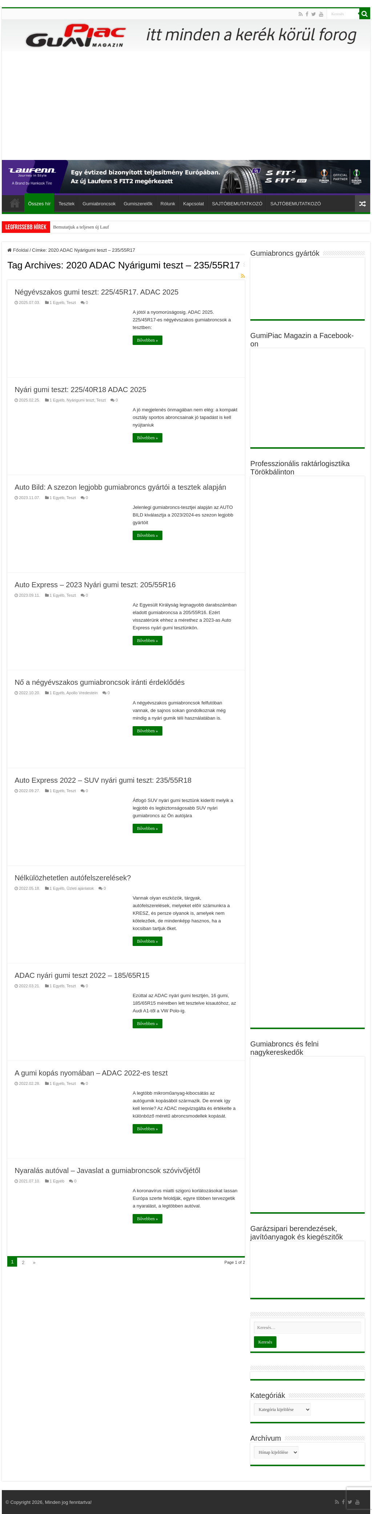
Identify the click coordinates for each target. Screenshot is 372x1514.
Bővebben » (147, 340)
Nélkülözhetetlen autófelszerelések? (73, 878)
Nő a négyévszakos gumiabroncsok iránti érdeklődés (100, 682)
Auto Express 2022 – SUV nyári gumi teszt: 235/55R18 (103, 780)
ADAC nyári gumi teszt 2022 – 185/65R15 (82, 975)
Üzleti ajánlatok (80, 888)
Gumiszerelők (138, 203)
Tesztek (66, 203)
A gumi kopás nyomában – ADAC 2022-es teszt (91, 1073)
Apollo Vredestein (82, 693)
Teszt (71, 302)
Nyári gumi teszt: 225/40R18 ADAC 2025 (80, 390)
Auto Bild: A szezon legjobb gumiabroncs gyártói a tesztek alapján (120, 487)
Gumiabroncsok (99, 203)
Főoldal (14, 202)
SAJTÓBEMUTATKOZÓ (237, 203)
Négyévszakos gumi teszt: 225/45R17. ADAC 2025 (96, 292)
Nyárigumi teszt (80, 400)
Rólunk (168, 203)
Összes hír (39, 203)
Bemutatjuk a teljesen (73, 227)
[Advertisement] (186, 105)
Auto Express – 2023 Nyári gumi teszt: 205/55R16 (95, 585)
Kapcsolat (193, 203)
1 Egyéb (57, 302)
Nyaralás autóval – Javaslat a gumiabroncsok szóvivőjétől (107, 1170)
